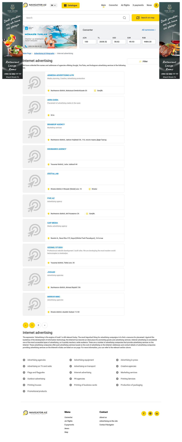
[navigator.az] (35, 413)
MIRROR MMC (53, 297)
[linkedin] (156, 413)
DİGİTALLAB (52, 174)
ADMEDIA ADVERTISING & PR (60, 75)
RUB (144, 38)
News (149, 5)
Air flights (125, 5)
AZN (84, 38)
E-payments (138, 5)
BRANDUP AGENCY (56, 124)
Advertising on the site (109, 421)
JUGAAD (51, 272)
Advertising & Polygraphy (44, 53)
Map (66, 432)
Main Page (27, 53)
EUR (129, 38)
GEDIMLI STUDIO (55, 247)
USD (114, 38)
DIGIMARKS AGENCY (56, 149)
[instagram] (150, 413)
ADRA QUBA (52, 100)
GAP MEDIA (52, 223)
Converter (113, 5)
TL (99, 38)
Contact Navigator (107, 425)
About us (103, 417)
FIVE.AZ (50, 198)
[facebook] (143, 413)
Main (103, 5)
